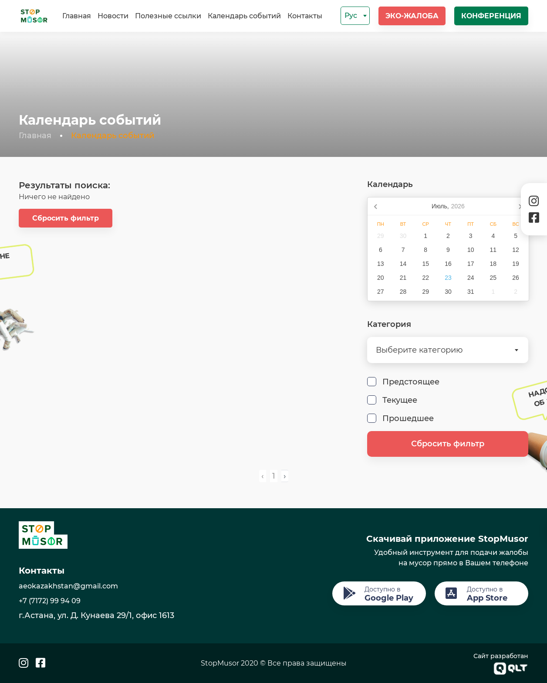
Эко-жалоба (412, 16)
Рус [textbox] (350, 15)
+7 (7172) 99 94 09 (50, 601)
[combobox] (355, 16)
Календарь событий (244, 16)
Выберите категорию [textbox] (419, 350)
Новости (113, 16)
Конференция (491, 16)
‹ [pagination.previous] (262, 476)
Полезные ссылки (168, 16)
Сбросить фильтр (65, 218)
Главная (76, 16)
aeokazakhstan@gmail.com (68, 586)
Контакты (304, 16)
